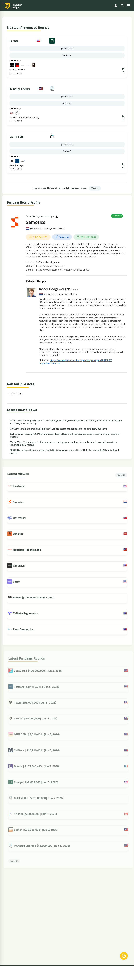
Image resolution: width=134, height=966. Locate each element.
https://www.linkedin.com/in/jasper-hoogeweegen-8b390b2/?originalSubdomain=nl (75, 362)
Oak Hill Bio (16, 136)
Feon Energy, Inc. (26, 629)
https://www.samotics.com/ (50, 266)
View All (95, 188)
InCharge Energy (19, 88)
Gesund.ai (21, 565)
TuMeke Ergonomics (28, 613)
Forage (13, 40)
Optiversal (22, 517)
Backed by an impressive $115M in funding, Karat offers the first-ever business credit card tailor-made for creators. (65, 435)
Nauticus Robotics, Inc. (29, 549)
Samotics (35, 222)
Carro (18, 581)
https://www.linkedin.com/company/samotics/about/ (63, 270)
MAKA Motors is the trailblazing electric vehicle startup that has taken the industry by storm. (58, 428)
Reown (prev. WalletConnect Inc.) (36, 597)
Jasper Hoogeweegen (54, 288)
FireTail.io (21, 486)
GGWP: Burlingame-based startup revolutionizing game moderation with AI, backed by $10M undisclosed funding (64, 451)
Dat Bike (20, 533)
